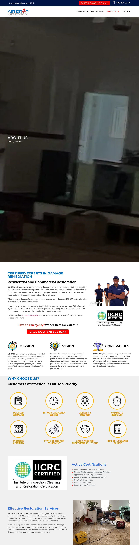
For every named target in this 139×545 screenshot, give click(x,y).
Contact (126, 11)
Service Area (97, 11)
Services (82, 11)
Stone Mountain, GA (29, 315)
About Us (113, 11)
